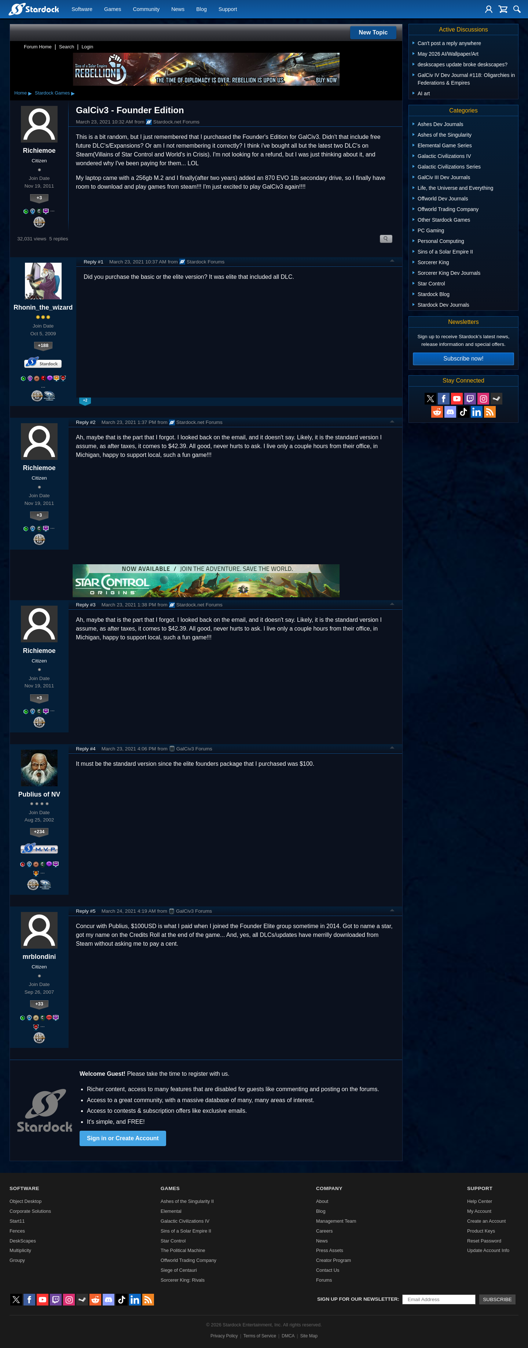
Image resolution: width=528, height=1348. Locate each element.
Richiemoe (39, 150)
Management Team (336, 1221)
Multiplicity (20, 1250)
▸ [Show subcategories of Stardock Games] (73, 93)
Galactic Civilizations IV (185, 1221)
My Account (479, 1211)
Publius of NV (39, 794)
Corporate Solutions (30, 1211)
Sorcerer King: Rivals (183, 1280)
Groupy (17, 1260)
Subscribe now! (463, 358)
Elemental (171, 1211)
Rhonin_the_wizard (43, 307)
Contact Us (327, 1270)
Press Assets (329, 1250)
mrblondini (39, 956)
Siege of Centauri (179, 1270)
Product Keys (481, 1231)
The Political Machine (183, 1250)
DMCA (288, 1335)
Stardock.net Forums (172, 122)
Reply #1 (93, 262)
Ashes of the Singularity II (187, 1201)
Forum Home (38, 46)
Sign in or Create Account (123, 1138)
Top (392, 261)
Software (82, 9)
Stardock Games (52, 93)
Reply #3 (86, 604)
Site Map (309, 1335)
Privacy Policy (224, 1335)
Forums (324, 1280)
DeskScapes (23, 1241)
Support (228, 9)
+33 (39, 1004)
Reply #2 (86, 422)
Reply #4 (86, 748)
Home (20, 93)
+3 (39, 197)
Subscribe (497, 1299)
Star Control (173, 1241)
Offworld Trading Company (188, 1260)
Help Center (479, 1201)
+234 (39, 831)
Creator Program (333, 1260)
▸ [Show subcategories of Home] (30, 93)
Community (146, 9)
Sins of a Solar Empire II (186, 1231)
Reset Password (484, 1241)
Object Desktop (26, 1201)
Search (66, 46)
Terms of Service (259, 1335)
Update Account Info (488, 1250)
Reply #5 (86, 911)
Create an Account (486, 1221)
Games (112, 9)
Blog (201, 9)
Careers (324, 1231)
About (322, 1201)
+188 (43, 345)
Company (329, 1188)
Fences (17, 1231)
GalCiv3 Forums (190, 748)
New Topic (373, 32)
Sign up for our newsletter (357, 1299)
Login (87, 46)
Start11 (17, 1221)
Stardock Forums (202, 262)
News (177, 9)
